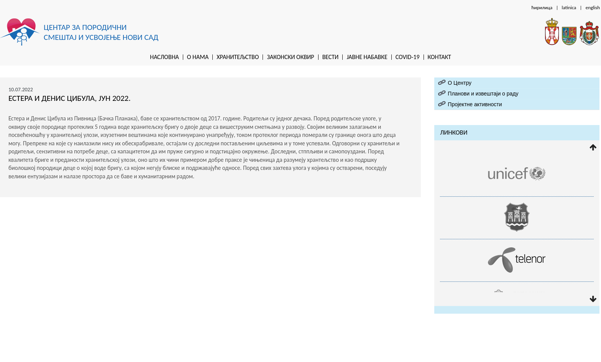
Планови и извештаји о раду (483, 93)
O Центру (459, 83)
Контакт (439, 57)
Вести (330, 57)
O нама (198, 57)
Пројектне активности (475, 104)
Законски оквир (290, 57)
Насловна (164, 57)
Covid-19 (408, 57)
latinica (569, 7)
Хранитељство (238, 57)
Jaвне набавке (366, 57)
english (593, 7)
